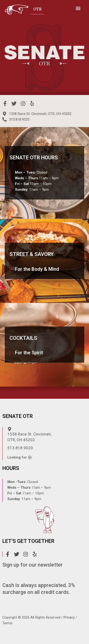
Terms (7, 623)
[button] (78, 8)
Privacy (69, 617)
